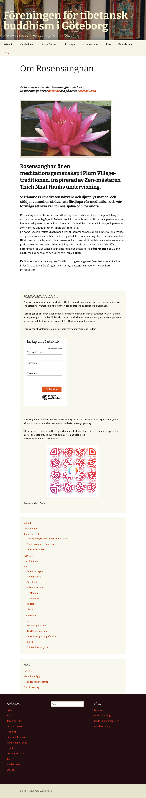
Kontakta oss (34, 576)
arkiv (9, 710)
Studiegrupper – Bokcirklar (41, 544)
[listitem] (73, 179)
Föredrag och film (36, 625)
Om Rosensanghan (37, 631)
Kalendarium (125, 44)
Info (108, 44)
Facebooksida (86, 91)
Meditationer (27, 44)
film (9, 715)
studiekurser (14, 764)
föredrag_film (14, 720)
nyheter (11, 748)
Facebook (32, 582)
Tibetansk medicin (36, 549)
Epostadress (35, 352)
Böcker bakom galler (38, 647)
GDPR (30, 641)
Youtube (31, 603)
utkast (10, 769)
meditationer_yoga (17, 742)
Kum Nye (70, 44)
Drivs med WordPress (40, 790)
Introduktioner (90, 44)
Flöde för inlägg (32, 676)
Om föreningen (35, 571)
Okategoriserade (16, 753)
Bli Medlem (32, 592)
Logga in (28, 670)
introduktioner (14, 726)
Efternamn (32, 373)
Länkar (30, 609)
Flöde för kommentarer (36, 681)
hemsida (54, 91)
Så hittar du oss (35, 587)
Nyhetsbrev (33, 598)
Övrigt (7, 52)
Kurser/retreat (49, 44)
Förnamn (32, 363)
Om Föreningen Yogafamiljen (42, 636)
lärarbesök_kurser (17, 737)
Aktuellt (8, 44)
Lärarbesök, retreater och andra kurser (47, 538)
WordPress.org (32, 687)
